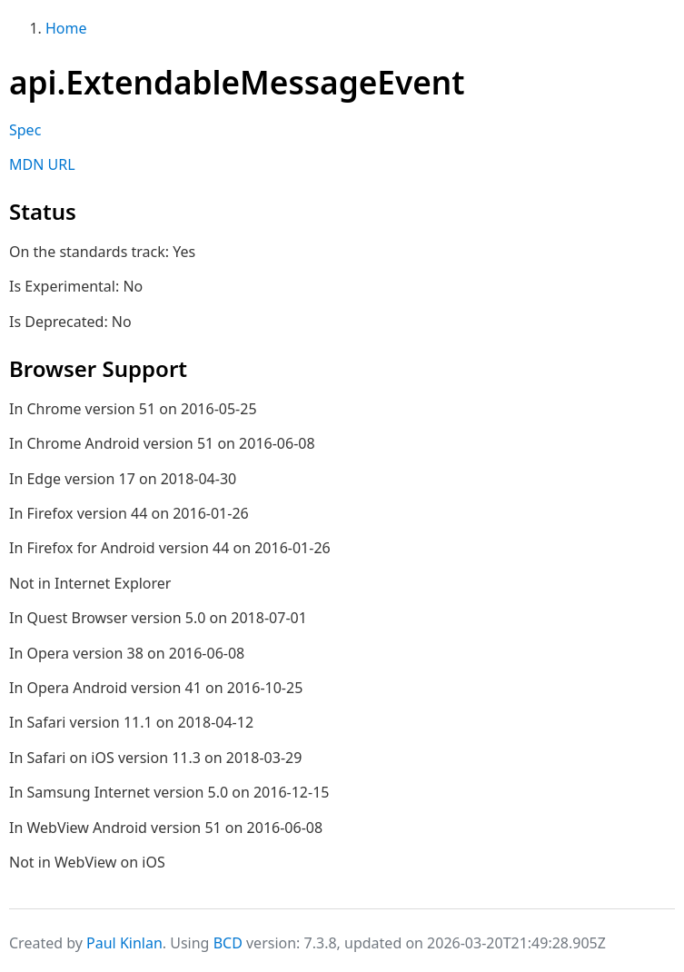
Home (66, 28)
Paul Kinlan (124, 943)
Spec (25, 130)
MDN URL (42, 164)
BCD (228, 943)
